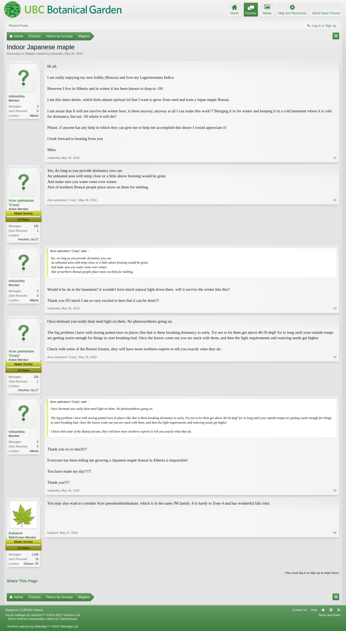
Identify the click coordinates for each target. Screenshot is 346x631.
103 (36, 226)
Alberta (34, 115)
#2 (335, 238)
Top (331, 611)
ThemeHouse (68, 620)
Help (314, 611)
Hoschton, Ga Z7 (28, 239)
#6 (335, 564)
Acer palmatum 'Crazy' (21, 202)
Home (323, 611)
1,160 (35, 555)
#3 (335, 308)
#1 (335, 157)
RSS (339, 611)
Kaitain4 (15, 534)
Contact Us (299, 611)
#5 (335, 491)
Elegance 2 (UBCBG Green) (24, 611)
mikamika (57, 53)
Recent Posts (18, 26)
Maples (30, 53)
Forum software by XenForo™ (43, 616)
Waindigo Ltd (69, 627)
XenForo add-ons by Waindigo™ (28, 627)
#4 (335, 389)
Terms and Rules (329, 616)
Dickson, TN (31, 564)
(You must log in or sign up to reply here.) (312, 574)
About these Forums (326, 13)
